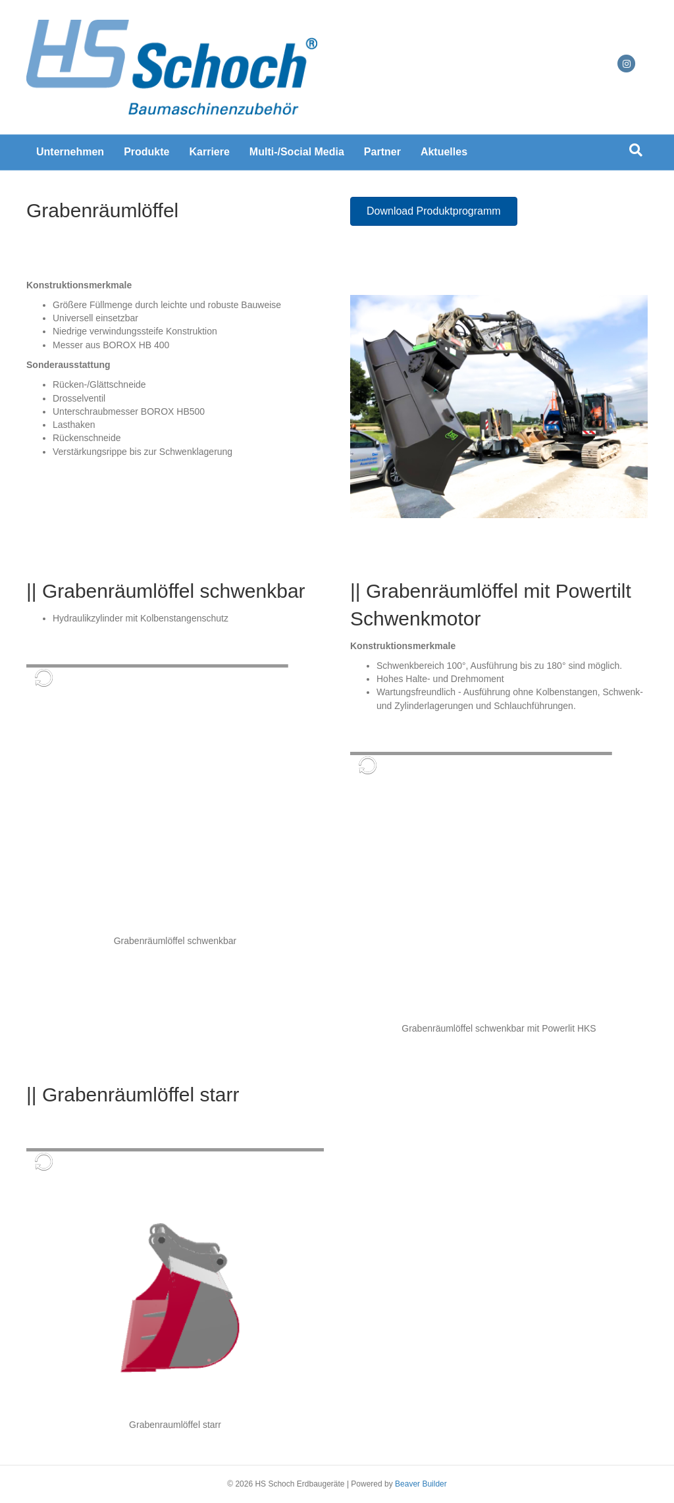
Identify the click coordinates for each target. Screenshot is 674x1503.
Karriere (209, 151)
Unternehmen (70, 151)
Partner (382, 151)
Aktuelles (444, 151)
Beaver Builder (421, 1484)
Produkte (146, 151)
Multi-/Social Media (296, 151)
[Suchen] (636, 150)
